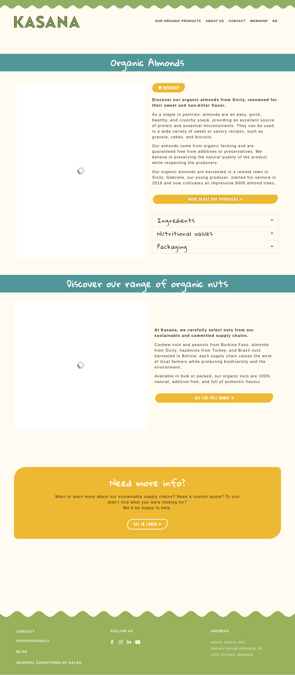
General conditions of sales (48, 662)
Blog (21, 652)
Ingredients (176, 220)
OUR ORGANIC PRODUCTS (178, 21)
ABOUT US (215, 21)
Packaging (172, 246)
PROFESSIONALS (32, 641)
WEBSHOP (259, 21)
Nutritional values (185, 233)
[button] (215, 220)
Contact (237, 21)
